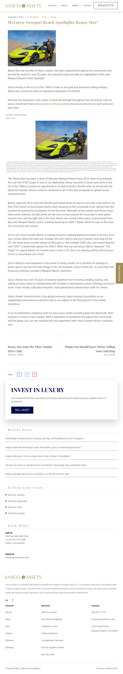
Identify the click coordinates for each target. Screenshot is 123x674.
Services (52, 5)
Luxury (53, 17)
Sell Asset (22, 410)
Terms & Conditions (30, 669)
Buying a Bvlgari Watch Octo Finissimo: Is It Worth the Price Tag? (37, 474)
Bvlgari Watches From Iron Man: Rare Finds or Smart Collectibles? (37, 457)
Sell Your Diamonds (17, 502)
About (64, 5)
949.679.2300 (19, 540)
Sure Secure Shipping (51, 620)
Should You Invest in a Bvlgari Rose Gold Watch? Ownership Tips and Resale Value (45, 466)
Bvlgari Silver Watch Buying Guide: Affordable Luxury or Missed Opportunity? (43, 448)
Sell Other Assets (16, 514)
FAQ (7, 627)
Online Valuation (49, 634)
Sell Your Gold (15, 508)
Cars (44, 17)
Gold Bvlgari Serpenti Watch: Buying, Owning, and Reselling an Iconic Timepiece (44, 439)
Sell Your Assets (49, 613)
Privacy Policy (12, 669)
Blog (7, 620)
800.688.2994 (22, 537)
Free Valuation (119, 273)
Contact (87, 5)
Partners (9, 641)
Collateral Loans (49, 627)
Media (75, 5)
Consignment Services (52, 641)
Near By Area (47, 655)
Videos (8, 634)
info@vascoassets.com (17, 558)
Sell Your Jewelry (16, 496)
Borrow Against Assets (52, 648)
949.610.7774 (105, 5)
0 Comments (32, 17)
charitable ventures (50, 103)
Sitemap (9, 648)
